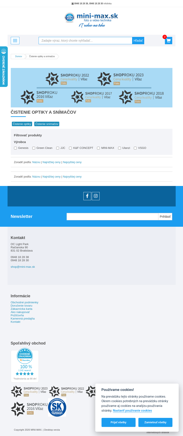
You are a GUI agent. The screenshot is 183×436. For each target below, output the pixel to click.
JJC (60, 148)
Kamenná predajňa (23, 318)
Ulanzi (124, 148)
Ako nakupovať (20, 312)
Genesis (21, 148)
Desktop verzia (52, 429)
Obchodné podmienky (24, 302)
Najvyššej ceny (72, 162)
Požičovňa (17, 315)
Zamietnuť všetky (155, 422)
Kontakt (15, 321)
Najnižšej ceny (51, 162)
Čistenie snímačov (46, 124)
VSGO (140, 148)
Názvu (36, 162)
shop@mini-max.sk (23, 266)
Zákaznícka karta (21, 308)
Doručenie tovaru (21, 305)
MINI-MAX (105, 148)
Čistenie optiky (22, 124)
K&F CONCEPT (81, 148)
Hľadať (138, 40)
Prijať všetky (118, 422)
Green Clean (42, 148)
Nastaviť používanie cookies (132, 410)
